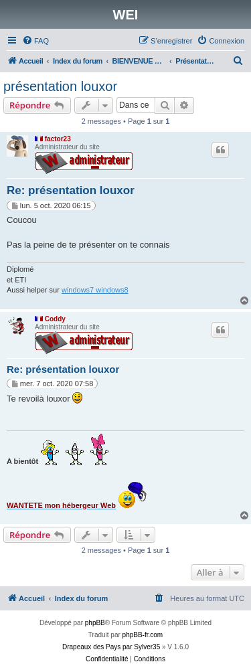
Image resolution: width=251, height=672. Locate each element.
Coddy (55, 319)
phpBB (95, 622)
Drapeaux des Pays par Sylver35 (111, 647)
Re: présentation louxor (71, 190)
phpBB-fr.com (142, 635)
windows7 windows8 (95, 290)
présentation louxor (60, 86)
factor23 (58, 139)
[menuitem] (35, 41)
